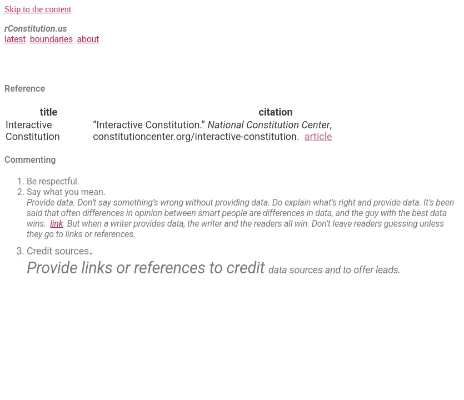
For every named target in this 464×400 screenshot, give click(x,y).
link (56, 223)
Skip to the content (37, 9)
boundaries (51, 39)
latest (15, 39)
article (318, 136)
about (88, 39)
